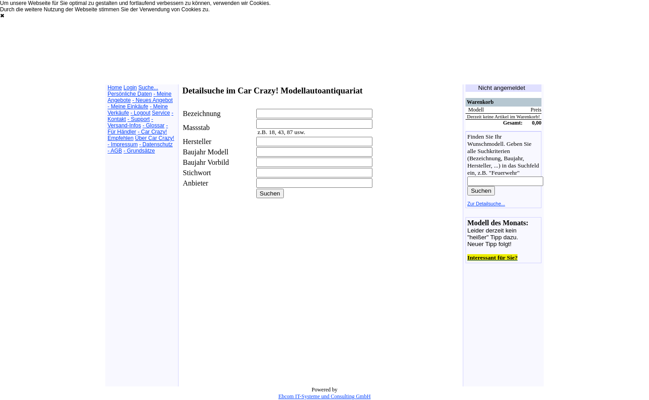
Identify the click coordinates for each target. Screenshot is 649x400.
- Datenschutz (156, 144)
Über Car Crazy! (154, 138)
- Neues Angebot (152, 100)
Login (129, 87)
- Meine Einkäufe (128, 106)
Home (115, 87)
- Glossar (153, 125)
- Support (138, 119)
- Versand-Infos (130, 122)
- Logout (140, 113)
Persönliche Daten (130, 94)
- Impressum (123, 144)
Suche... (148, 87)
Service (161, 113)
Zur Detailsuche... (486, 203)
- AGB (115, 151)
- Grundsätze (139, 151)
